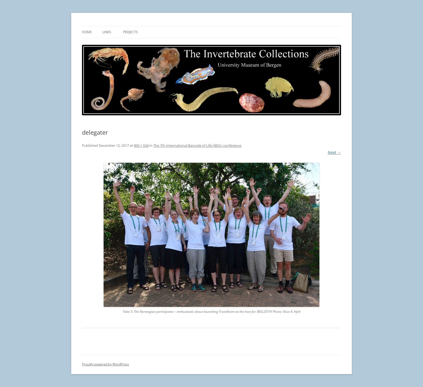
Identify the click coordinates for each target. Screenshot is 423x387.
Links (107, 32)
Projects (130, 32)
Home (87, 32)
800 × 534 (141, 145)
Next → (334, 152)
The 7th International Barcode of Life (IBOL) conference (197, 145)
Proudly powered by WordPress (105, 364)
